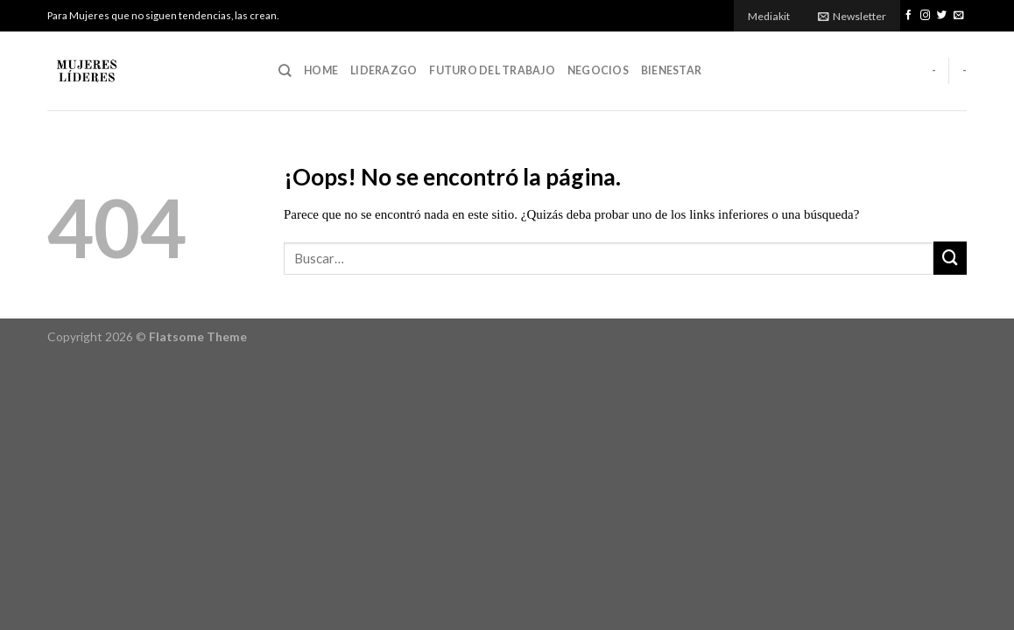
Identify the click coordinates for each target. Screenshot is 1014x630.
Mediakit (769, 16)
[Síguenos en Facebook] (909, 15)
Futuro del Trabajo (491, 70)
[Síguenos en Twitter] (942, 15)
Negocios (598, 70)
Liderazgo (383, 70)
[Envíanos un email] (959, 15)
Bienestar (671, 70)
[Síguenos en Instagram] (925, 15)
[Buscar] (285, 71)
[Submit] (950, 258)
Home (321, 70)
